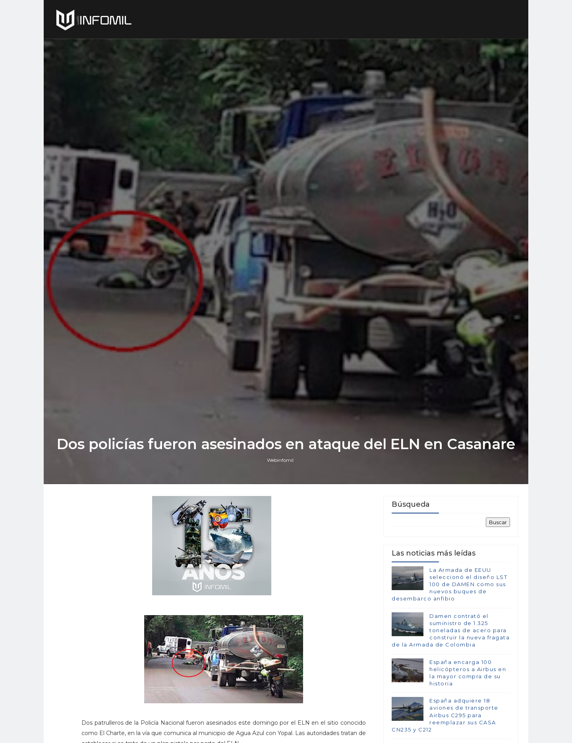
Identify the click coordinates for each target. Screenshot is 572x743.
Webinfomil (280, 460)
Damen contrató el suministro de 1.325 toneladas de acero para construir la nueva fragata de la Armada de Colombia (451, 630)
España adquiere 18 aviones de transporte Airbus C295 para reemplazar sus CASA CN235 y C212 (445, 715)
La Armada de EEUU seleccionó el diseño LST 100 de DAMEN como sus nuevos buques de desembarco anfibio (449, 584)
